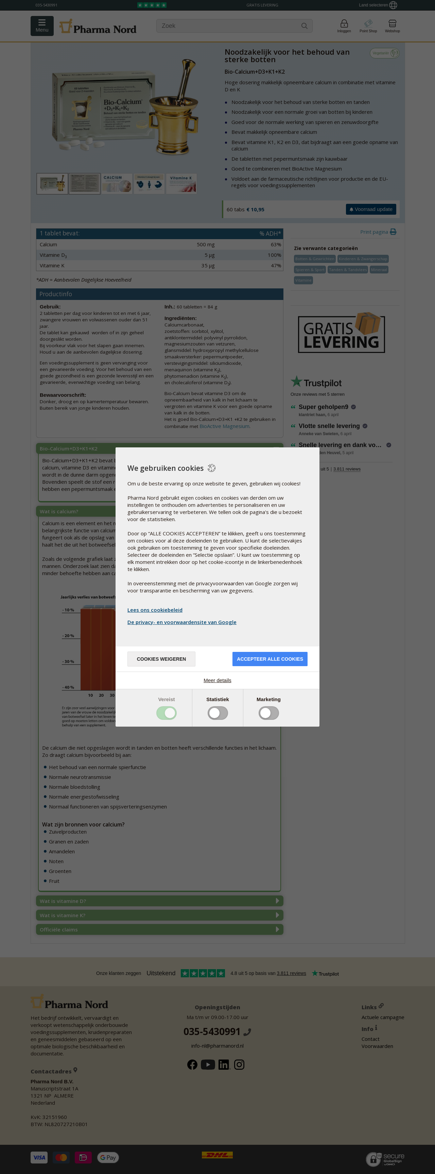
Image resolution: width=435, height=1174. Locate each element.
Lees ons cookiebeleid (154, 609)
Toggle (166, 713)
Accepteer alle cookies (270, 659)
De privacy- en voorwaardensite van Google (182, 622)
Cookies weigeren (161, 659)
